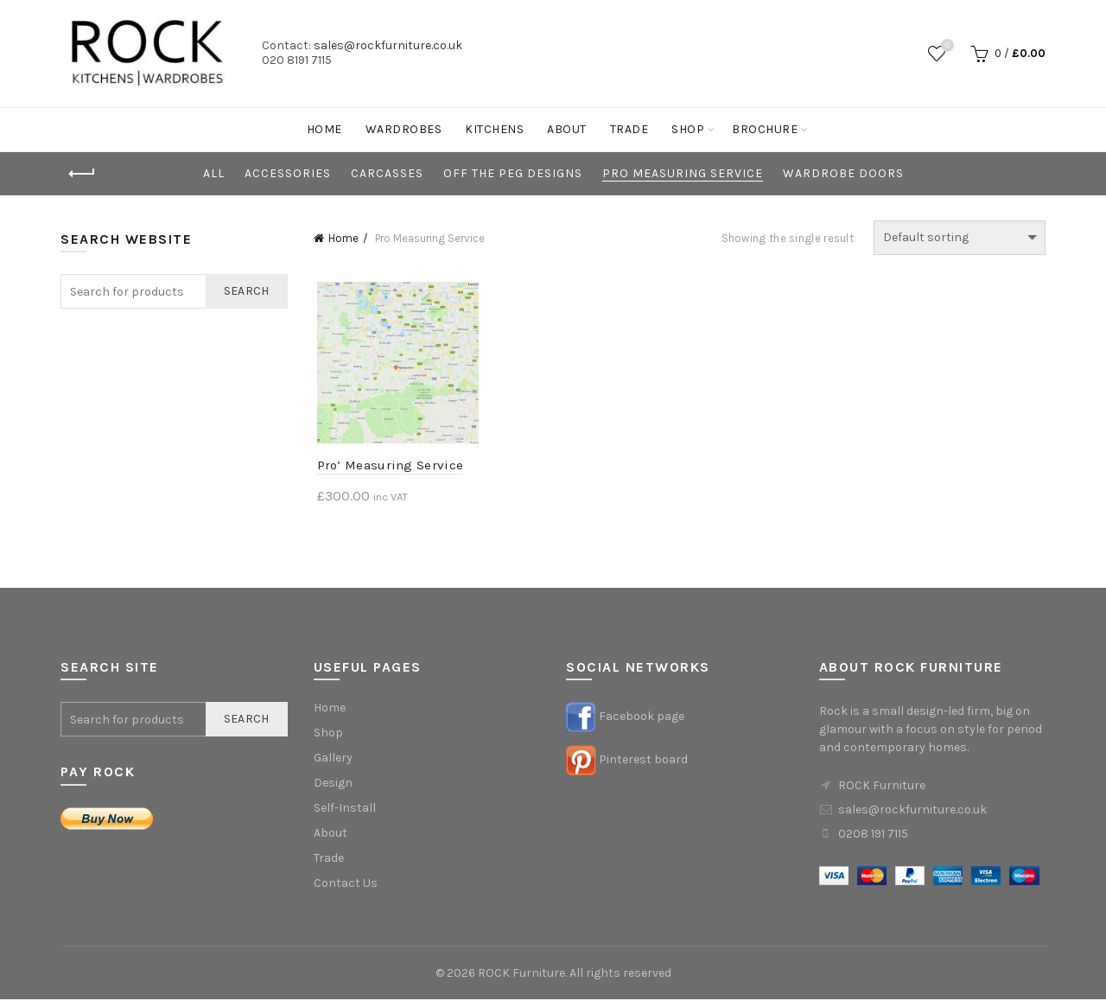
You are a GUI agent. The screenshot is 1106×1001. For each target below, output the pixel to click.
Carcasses (387, 173)
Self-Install (345, 809)
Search (247, 291)
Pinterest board (643, 761)
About (567, 129)
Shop (687, 129)
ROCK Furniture (521, 974)
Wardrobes (403, 129)
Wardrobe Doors (843, 173)
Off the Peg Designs (512, 173)
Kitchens (494, 129)
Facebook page (641, 718)
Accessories (288, 173)
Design (333, 784)
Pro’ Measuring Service (387, 467)
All (214, 173)
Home (324, 129)
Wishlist (945, 46)
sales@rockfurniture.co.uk (388, 45)
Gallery (333, 759)
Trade (629, 129)
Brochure (765, 129)
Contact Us (346, 884)
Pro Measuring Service (682, 173)
